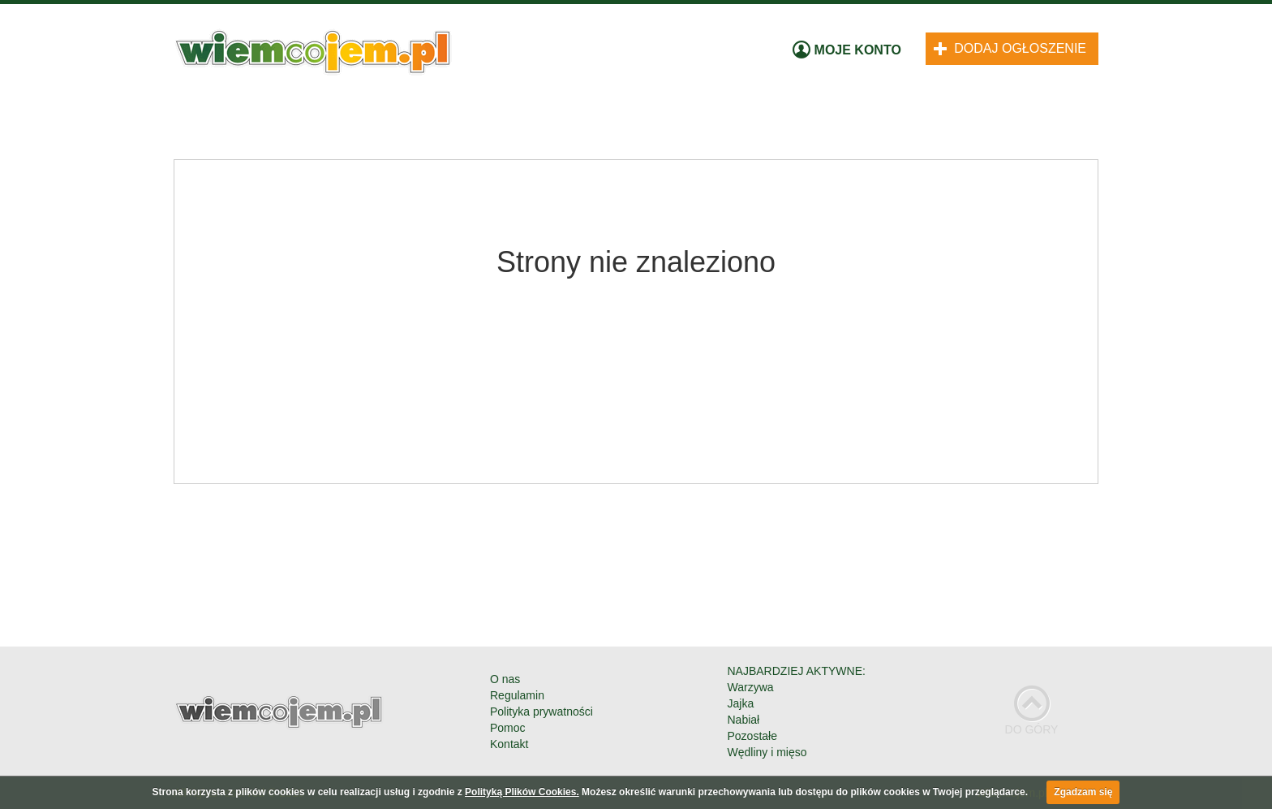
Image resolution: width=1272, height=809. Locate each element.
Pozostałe (752, 735)
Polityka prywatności (541, 711)
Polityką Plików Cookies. (522, 792)
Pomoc (508, 727)
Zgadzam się (1083, 792)
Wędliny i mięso (767, 752)
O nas (505, 679)
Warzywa (751, 687)
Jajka (741, 703)
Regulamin (517, 695)
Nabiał (744, 719)
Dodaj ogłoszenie (1010, 48)
